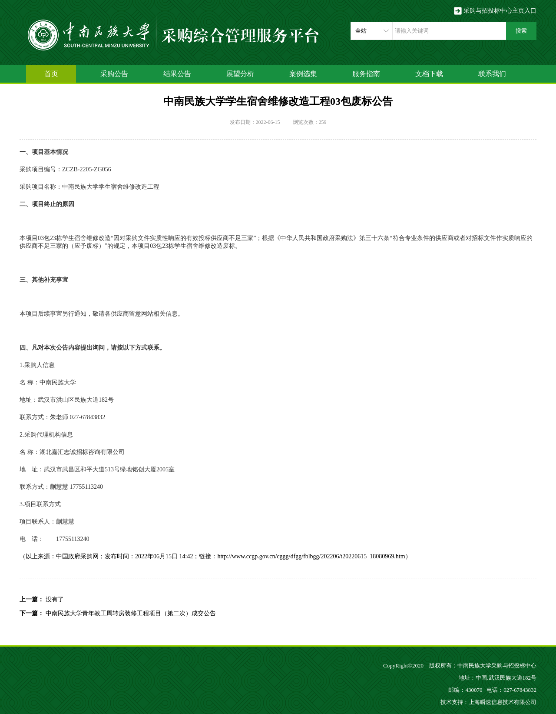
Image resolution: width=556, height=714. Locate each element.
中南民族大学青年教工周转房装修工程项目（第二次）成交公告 (131, 613)
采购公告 (114, 73)
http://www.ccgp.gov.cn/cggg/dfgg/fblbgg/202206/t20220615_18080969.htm (311, 556)
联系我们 (492, 73)
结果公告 (177, 73)
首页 (51, 73)
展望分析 (240, 73)
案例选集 (303, 73)
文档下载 (429, 73)
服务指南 (366, 73)
